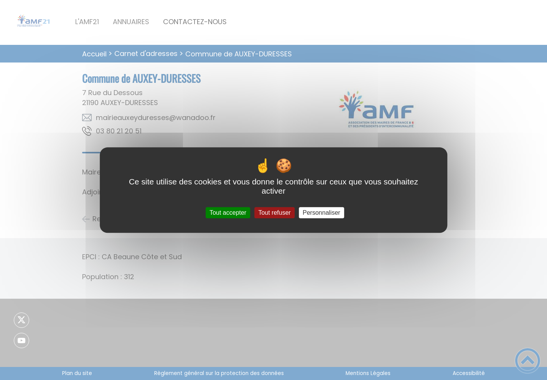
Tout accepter (227, 212)
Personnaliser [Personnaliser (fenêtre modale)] (321, 212)
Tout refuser (274, 212)
